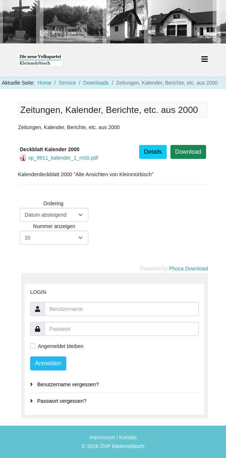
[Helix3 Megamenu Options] (204, 59)
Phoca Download (188, 268)
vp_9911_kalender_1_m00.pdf (63, 158)
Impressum (102, 437)
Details (153, 152)
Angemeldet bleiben (61, 346)
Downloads (96, 83)
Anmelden (48, 363)
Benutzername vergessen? (67, 384)
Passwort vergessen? (61, 401)
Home (44, 83)
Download (188, 152)
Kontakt (128, 437)
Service (67, 83)
